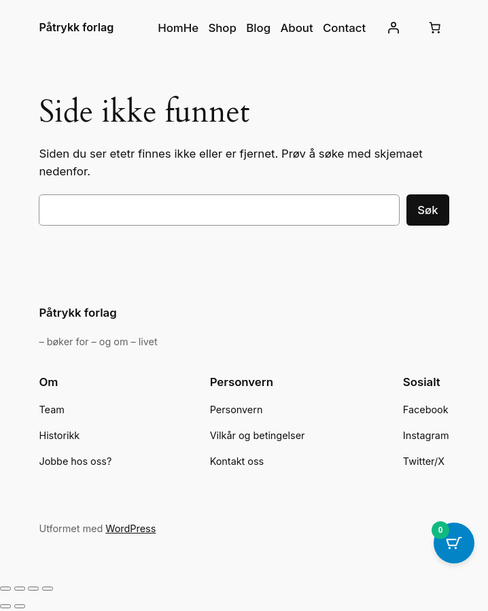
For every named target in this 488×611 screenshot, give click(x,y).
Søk (427, 210)
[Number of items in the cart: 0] (435, 28)
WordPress (130, 528)
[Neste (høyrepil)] (19, 606)
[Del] (33, 589)
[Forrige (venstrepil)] (5, 606)
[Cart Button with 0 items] (454, 543)
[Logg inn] (393, 28)
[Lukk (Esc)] (47, 589)
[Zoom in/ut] (5, 589)
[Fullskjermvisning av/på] (19, 589)
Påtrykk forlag (76, 27)
